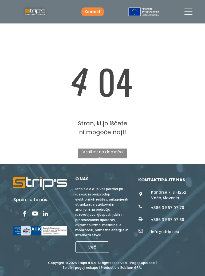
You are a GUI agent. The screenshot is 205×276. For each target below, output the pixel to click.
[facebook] (25, 214)
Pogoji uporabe (142, 263)
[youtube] (35, 214)
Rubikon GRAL (131, 267)
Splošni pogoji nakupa (80, 267)
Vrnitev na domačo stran (102, 153)
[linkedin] (45, 214)
